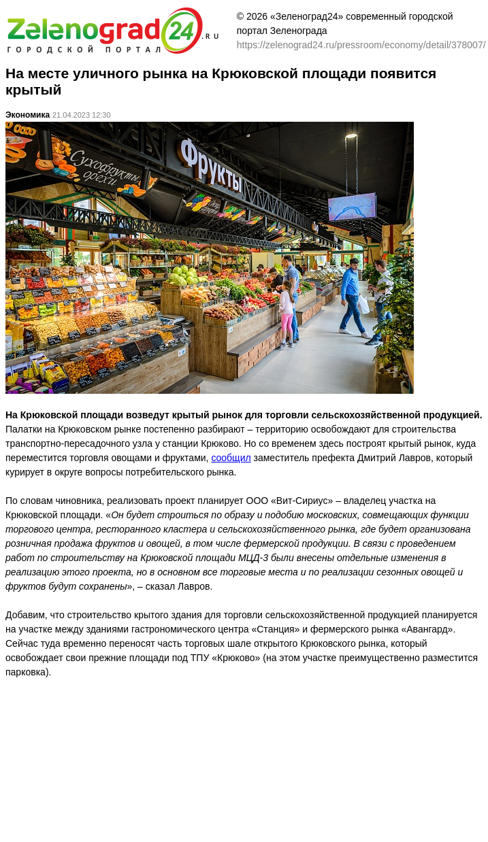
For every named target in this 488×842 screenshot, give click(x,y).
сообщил (230, 457)
